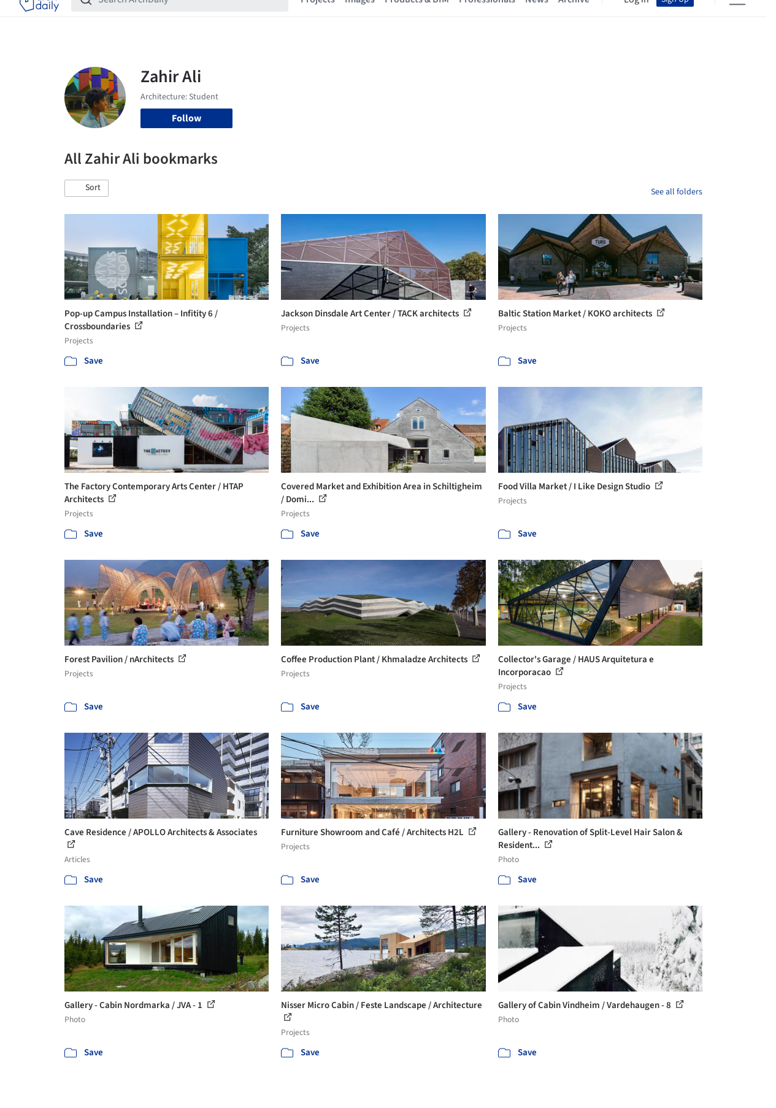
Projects (318, 17)
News (536, 17)
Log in (636, 17)
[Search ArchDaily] (189, 17)
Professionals (487, 17)
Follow (186, 118)
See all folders (676, 192)
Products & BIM (417, 17)
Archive (574, 17)
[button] (86, 188)
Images (360, 17)
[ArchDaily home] (39, 17)
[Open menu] (737, 17)
